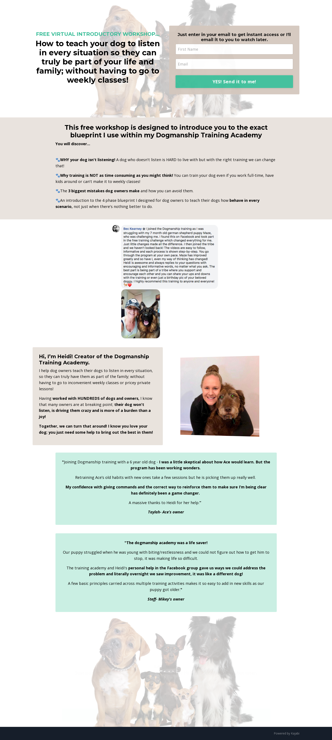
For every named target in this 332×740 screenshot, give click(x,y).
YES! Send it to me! (234, 86)
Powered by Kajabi (286, 733)
